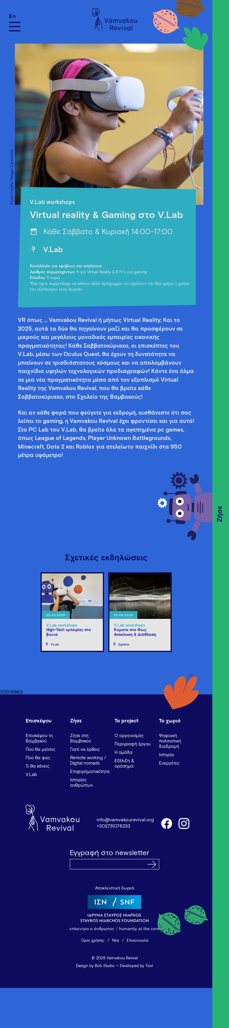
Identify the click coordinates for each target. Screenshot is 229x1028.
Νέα (115, 941)
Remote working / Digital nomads (88, 760)
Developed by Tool (136, 966)
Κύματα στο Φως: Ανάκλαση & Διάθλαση (135, 632)
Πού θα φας (38, 758)
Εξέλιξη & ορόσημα (124, 763)
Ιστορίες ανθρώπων (81, 783)
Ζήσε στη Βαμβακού (80, 738)
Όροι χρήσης (92, 941)
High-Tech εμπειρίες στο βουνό (68, 632)
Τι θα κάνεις (37, 766)
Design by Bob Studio (95, 966)
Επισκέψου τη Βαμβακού (39, 738)
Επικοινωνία (137, 941)
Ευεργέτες (169, 763)
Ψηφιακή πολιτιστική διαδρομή (170, 741)
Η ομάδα (123, 752)
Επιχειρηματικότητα (90, 771)
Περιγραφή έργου (132, 744)
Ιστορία (166, 755)
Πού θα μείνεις (40, 749)
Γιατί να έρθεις (85, 749)
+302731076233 (113, 826)
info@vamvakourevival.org (125, 819)
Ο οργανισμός (129, 736)
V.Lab (53, 250)
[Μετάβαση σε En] (14, 16)
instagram (184, 823)
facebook (166, 823)
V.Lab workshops (52, 202)
